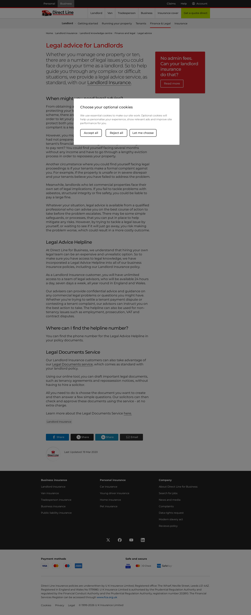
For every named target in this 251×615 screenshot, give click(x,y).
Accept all (91, 133)
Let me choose (143, 133)
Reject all (116, 133)
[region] (126, 121)
